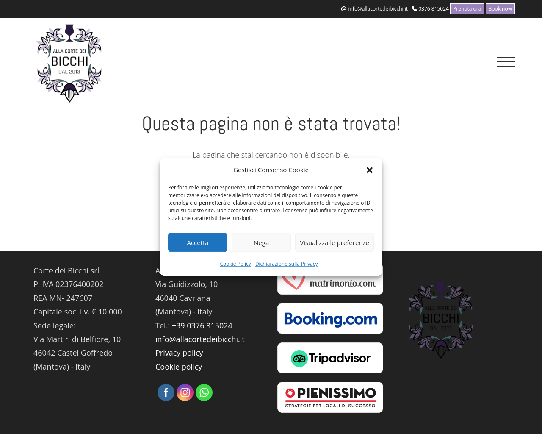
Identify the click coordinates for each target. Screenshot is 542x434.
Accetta (197, 242)
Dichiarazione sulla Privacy (286, 263)
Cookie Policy (235, 263)
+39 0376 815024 (202, 325)
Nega (261, 242)
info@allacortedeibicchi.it (378, 8)
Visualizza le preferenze (334, 242)
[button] (369, 170)
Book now (500, 8)
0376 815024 (433, 8)
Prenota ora (467, 8)
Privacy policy (179, 353)
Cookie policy (178, 367)
